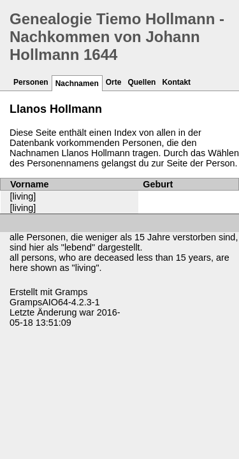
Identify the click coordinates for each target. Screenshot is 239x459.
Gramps (71, 292)
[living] (23, 196)
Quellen (141, 82)
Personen (30, 82)
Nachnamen (77, 83)
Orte (114, 82)
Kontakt (176, 82)
